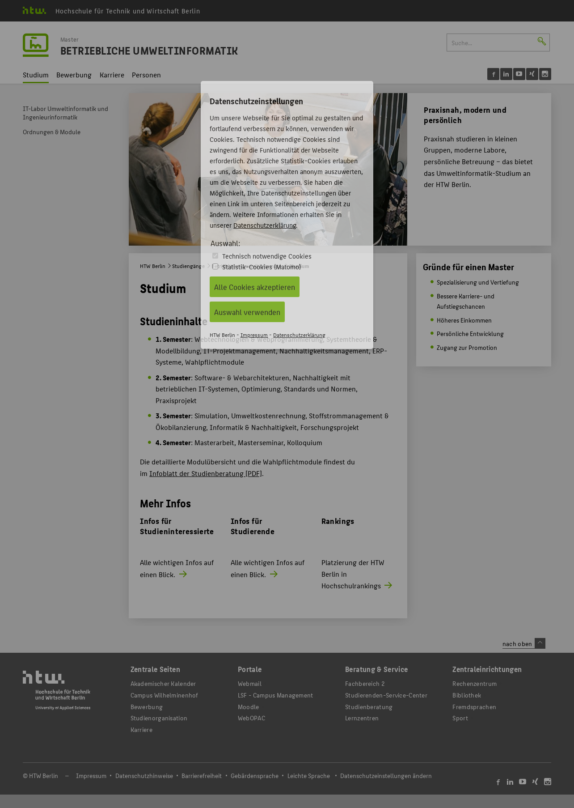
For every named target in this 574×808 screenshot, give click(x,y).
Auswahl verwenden (247, 312)
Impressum (254, 334)
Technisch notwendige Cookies (267, 256)
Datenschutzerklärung (264, 225)
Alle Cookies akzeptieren (254, 287)
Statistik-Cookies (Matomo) (261, 266)
